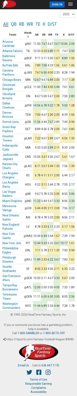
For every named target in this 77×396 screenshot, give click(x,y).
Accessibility (39, 392)
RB (21, 24)
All (5, 24)
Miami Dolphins (12, 201)
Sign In (57, 4)
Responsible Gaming (38, 383)
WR (30, 24)
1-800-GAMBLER (28, 333)
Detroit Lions (10, 122)
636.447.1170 (50, 365)
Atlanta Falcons (12, 51)
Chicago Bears (11, 79)
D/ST (52, 24)
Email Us (23, 365)
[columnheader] (12, 35)
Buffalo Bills (10, 65)
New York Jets (11, 243)
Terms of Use (38, 379)
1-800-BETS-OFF (53, 333)
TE (38, 24)
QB (14, 24)
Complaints (38, 387)
